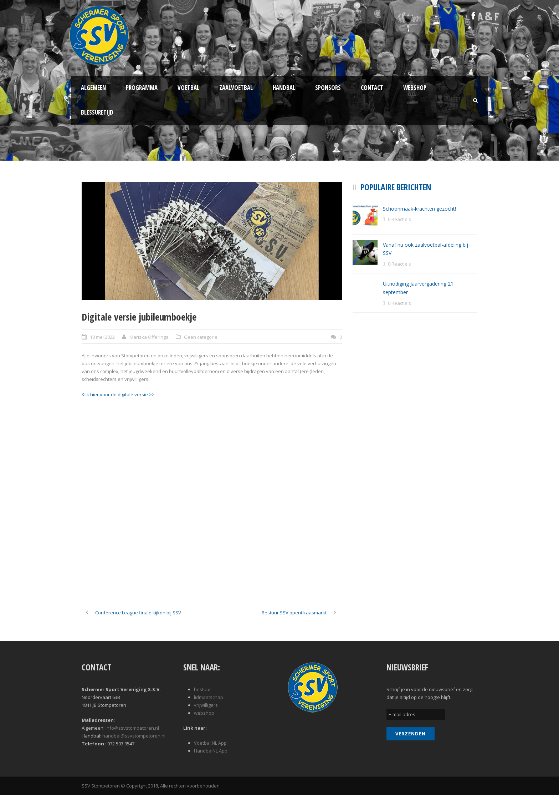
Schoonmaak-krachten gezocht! (419, 208)
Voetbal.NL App (210, 743)
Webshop (414, 88)
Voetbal (188, 88)
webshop (204, 713)
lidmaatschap (208, 697)
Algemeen (93, 88)
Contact (372, 88)
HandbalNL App (210, 751)
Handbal (284, 88)
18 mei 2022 (102, 337)
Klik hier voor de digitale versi (113, 394)
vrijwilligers (206, 705)
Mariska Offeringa (149, 337)
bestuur (202, 689)
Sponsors (328, 88)
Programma (142, 88)
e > (148, 394)
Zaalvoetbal (236, 88)
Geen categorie (200, 337)
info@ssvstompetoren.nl (132, 728)
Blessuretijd (97, 112)
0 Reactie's (399, 219)
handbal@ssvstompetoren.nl (133, 736)
